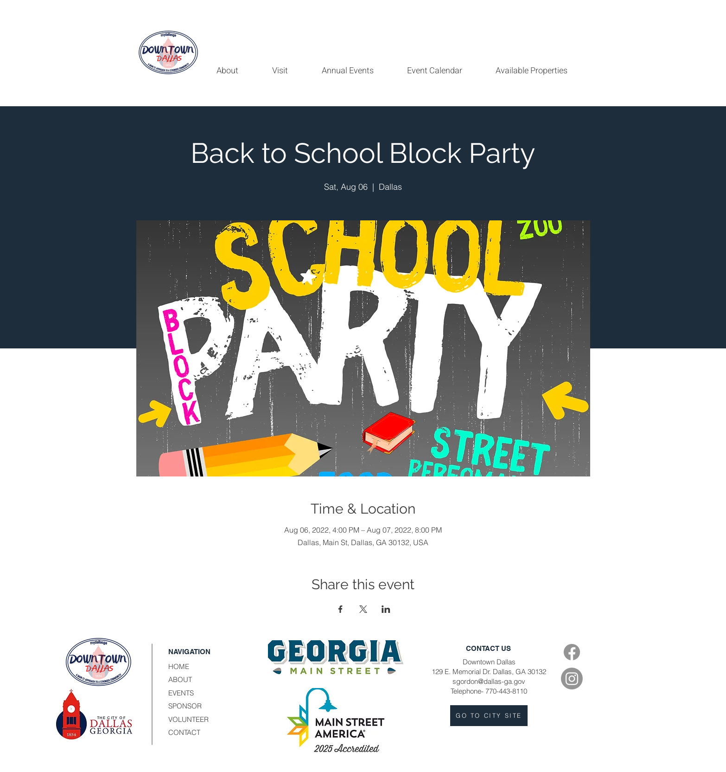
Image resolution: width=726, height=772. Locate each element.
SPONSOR (185, 705)
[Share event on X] (363, 609)
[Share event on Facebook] (340, 609)
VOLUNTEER (188, 719)
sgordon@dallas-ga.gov (488, 681)
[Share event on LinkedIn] (386, 609)
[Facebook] (572, 652)
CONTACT (184, 732)
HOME (178, 666)
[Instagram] (572, 678)
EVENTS (181, 692)
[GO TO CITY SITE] (489, 715)
